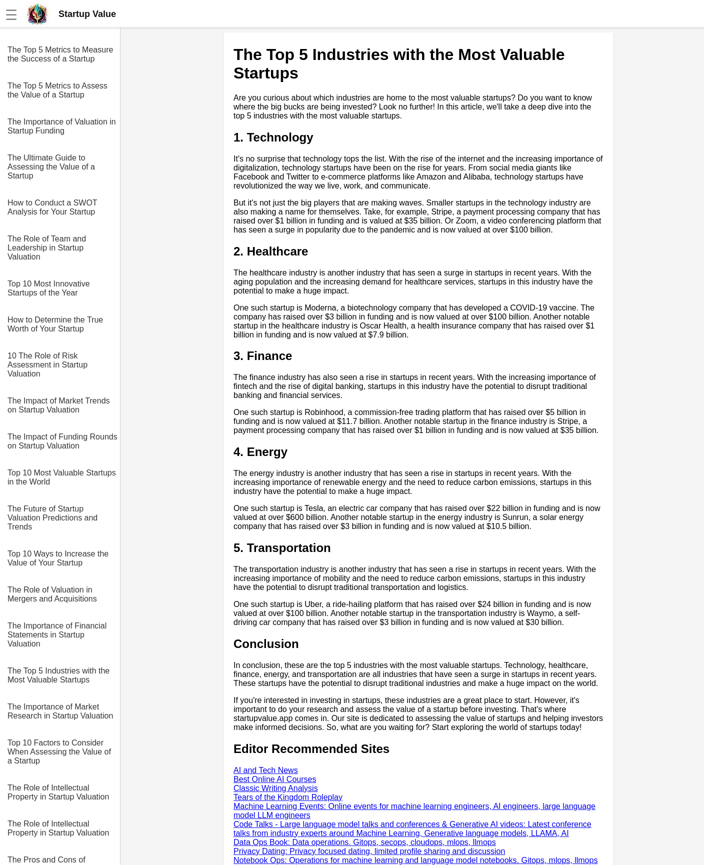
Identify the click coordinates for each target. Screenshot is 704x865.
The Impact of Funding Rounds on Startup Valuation (63, 441)
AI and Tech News (266, 770)
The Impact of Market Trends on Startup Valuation (59, 405)
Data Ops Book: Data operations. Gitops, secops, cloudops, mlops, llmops (365, 842)
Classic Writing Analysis (276, 788)
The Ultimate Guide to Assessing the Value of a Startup (51, 167)
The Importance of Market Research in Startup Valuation (60, 711)
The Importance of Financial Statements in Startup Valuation (57, 635)
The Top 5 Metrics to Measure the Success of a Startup (60, 54)
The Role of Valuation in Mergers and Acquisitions (52, 594)
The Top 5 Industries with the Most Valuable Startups (59, 675)
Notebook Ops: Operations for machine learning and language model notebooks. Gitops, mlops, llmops (416, 860)
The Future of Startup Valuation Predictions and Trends (53, 517)
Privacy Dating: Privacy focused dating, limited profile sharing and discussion (369, 851)
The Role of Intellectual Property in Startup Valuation (58, 792)
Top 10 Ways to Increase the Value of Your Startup (58, 558)
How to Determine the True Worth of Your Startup (55, 324)
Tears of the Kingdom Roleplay (288, 797)
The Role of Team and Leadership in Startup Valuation (47, 247)
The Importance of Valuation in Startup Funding (62, 126)
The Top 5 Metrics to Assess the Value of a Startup (58, 90)
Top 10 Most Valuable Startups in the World (62, 477)
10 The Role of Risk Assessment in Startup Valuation (48, 365)
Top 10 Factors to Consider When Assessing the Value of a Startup (59, 751)
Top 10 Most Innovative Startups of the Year (49, 288)
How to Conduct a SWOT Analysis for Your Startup (52, 207)
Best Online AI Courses (275, 779)
